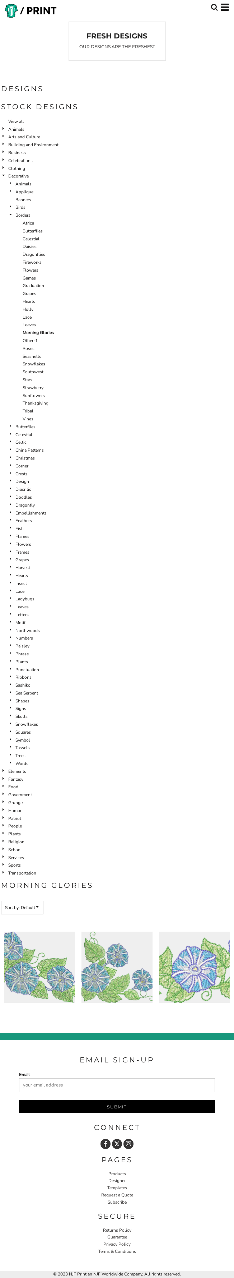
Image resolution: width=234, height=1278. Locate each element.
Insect (21, 583)
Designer (117, 1181)
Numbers (24, 638)
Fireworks (32, 262)
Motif (20, 623)
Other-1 (30, 340)
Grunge (15, 803)
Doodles (23, 497)
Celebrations (20, 160)
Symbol (22, 740)
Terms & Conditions (117, 1251)
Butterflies (33, 231)
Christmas (25, 458)
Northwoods (27, 630)
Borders (23, 215)
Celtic (21, 442)
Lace (27, 317)
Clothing (16, 168)
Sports (14, 865)
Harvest (22, 568)
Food (13, 787)
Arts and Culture (24, 137)
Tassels (22, 748)
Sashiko (23, 685)
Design (22, 481)
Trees (20, 755)
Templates (117, 1188)
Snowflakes (34, 364)
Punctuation (27, 670)
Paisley (22, 646)
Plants (21, 662)
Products (117, 1174)
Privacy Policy (117, 1244)
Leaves (29, 325)
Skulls (21, 716)
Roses (28, 348)
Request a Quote (117, 1195)
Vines (28, 419)
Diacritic (23, 489)
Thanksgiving (35, 403)
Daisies (30, 246)
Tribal (28, 411)
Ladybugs (24, 599)
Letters (22, 615)
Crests (21, 474)
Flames (22, 536)
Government (20, 795)
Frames (22, 552)
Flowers (30, 270)
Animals (16, 129)
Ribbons (23, 677)
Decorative (18, 176)
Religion (16, 842)
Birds (20, 207)
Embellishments (31, 513)
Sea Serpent (26, 693)
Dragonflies (34, 254)
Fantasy (15, 779)
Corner (21, 466)
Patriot (14, 818)
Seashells (32, 356)
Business (17, 153)
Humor (15, 810)
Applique (24, 192)
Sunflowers (34, 395)
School (15, 850)
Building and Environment (33, 145)
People (15, 826)
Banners (23, 200)
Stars (27, 380)
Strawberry (33, 388)
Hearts (29, 301)
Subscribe (117, 1202)
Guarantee (117, 1237)
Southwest (33, 372)
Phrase (22, 654)
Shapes (22, 701)
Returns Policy (117, 1230)
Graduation (33, 286)
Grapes (29, 293)
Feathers (23, 520)
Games (29, 278)
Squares (23, 732)
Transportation (22, 873)
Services (16, 858)
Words (21, 763)
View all (16, 121)
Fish (19, 528)
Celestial (31, 239)
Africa (28, 223)
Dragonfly (25, 505)
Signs (20, 708)
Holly (28, 309)
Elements (17, 771)
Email (24, 1075)
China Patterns (29, 450)
